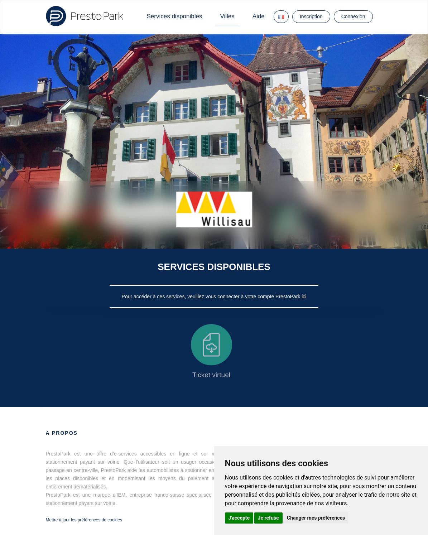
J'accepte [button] (239, 518)
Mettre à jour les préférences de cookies (84, 519)
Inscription (311, 16)
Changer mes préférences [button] (316, 518)
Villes (227, 16)
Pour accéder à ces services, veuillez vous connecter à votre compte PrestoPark (212, 296)
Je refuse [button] (268, 518)
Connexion (353, 16)
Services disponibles (174, 16)
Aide (259, 16)
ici (304, 296)
